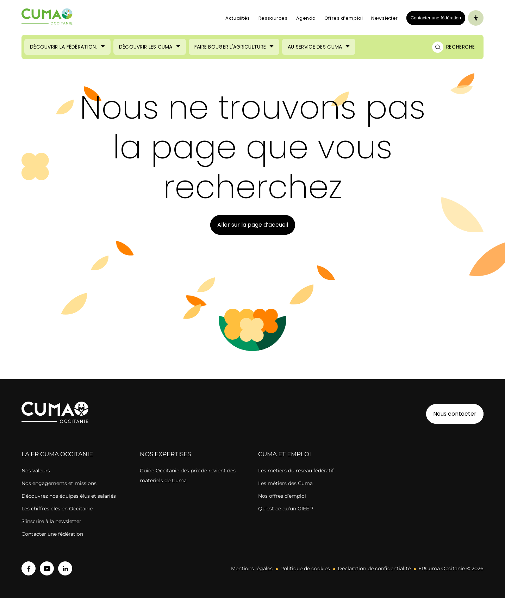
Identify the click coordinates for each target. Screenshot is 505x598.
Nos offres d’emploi (282, 496)
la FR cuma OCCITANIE (57, 454)
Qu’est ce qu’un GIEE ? (285, 508)
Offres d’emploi (343, 18)
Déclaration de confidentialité (374, 568)
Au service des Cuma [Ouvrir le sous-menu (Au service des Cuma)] (315, 46)
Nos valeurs (35, 470)
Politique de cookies (305, 568)
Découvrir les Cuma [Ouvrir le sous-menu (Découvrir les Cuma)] (146, 46)
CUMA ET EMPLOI (284, 454)
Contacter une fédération (433, 17)
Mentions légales (252, 568)
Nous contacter (454, 414)
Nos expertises (165, 454)
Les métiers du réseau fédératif (296, 470)
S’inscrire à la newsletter (51, 521)
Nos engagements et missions (58, 483)
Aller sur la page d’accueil (252, 225)
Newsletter (384, 18)
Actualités (237, 18)
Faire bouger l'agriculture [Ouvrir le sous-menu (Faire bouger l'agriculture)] (230, 46)
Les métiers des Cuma (285, 483)
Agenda (306, 18)
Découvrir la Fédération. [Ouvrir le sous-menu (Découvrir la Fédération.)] (63, 46)
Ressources (273, 18)
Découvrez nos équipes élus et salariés (68, 496)
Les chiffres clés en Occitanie (57, 508)
